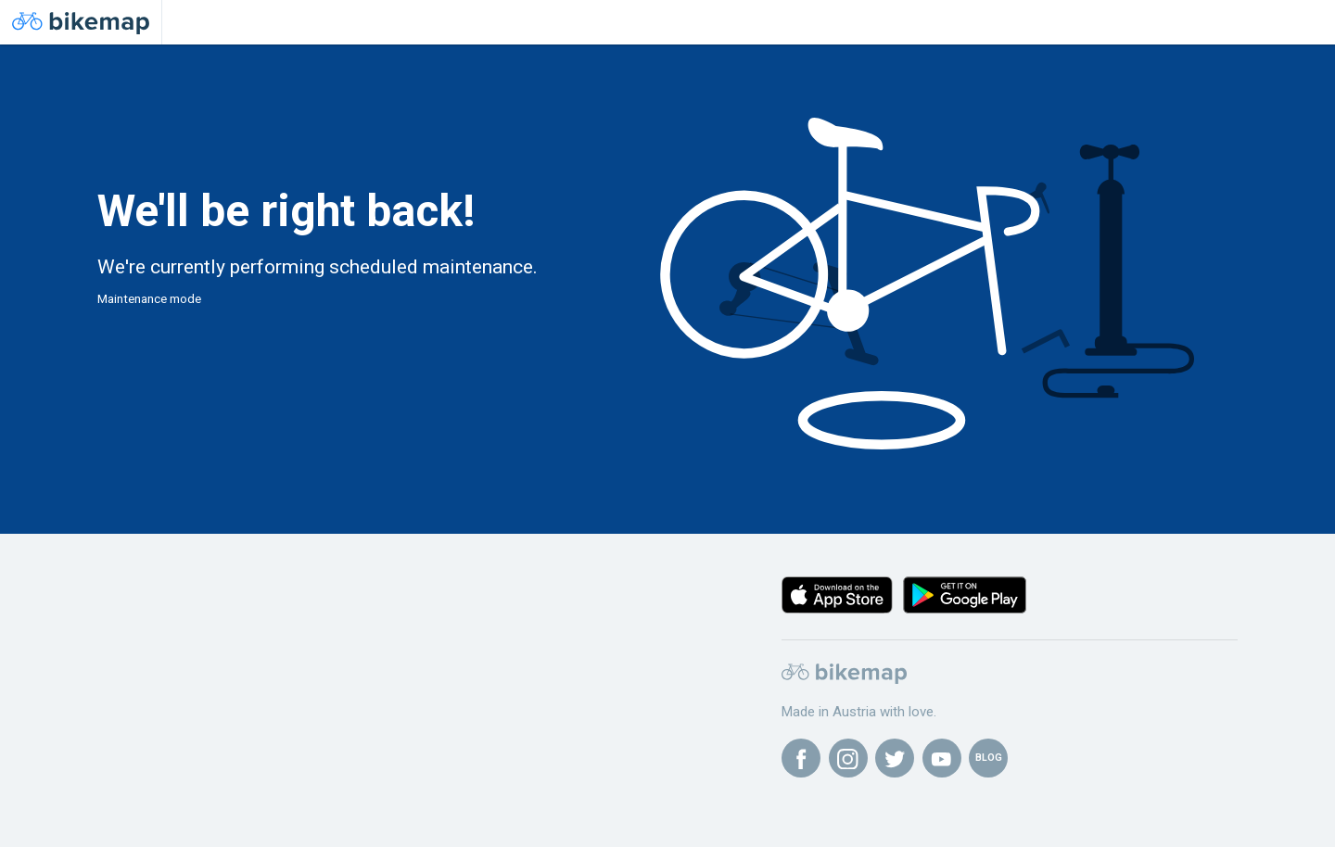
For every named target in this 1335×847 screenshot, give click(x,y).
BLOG (988, 758)
